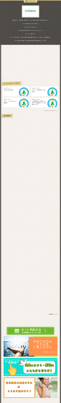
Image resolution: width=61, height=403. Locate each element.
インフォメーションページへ (51, 110)
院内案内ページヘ (53, 314)
